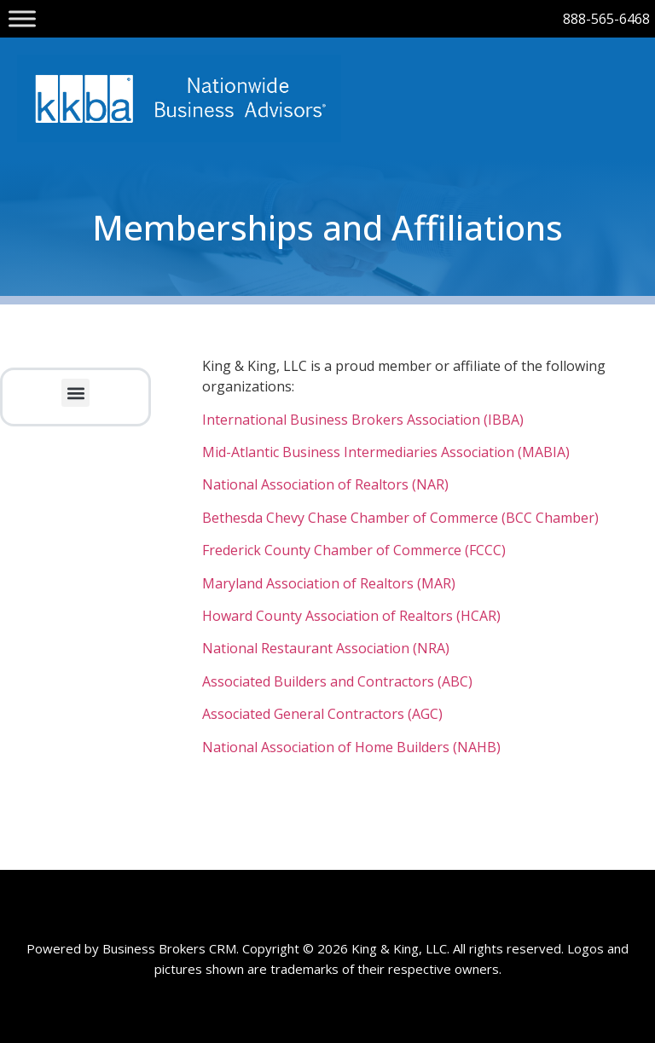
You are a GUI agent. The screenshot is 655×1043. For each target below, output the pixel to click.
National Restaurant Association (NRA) (325, 648)
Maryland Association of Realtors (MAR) (328, 583)
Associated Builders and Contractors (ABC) (337, 681)
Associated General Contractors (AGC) (322, 713)
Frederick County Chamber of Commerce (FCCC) (354, 550)
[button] (75, 393)
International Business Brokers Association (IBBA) (363, 419)
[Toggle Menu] (22, 18)
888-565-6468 (606, 18)
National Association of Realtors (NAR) (325, 484)
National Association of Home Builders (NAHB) (351, 747)
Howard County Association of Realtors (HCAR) (351, 615)
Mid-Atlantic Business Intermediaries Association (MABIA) (386, 452)
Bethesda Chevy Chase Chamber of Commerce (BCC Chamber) (400, 517)
